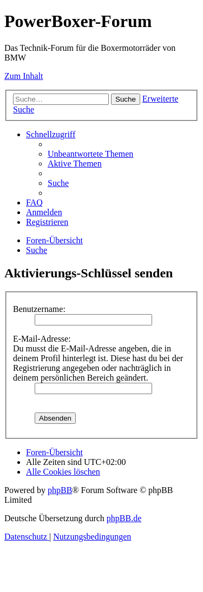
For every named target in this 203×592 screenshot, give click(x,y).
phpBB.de (124, 518)
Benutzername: (39, 309)
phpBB (60, 490)
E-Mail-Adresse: (42, 338)
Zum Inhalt (23, 76)
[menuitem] (90, 153)
